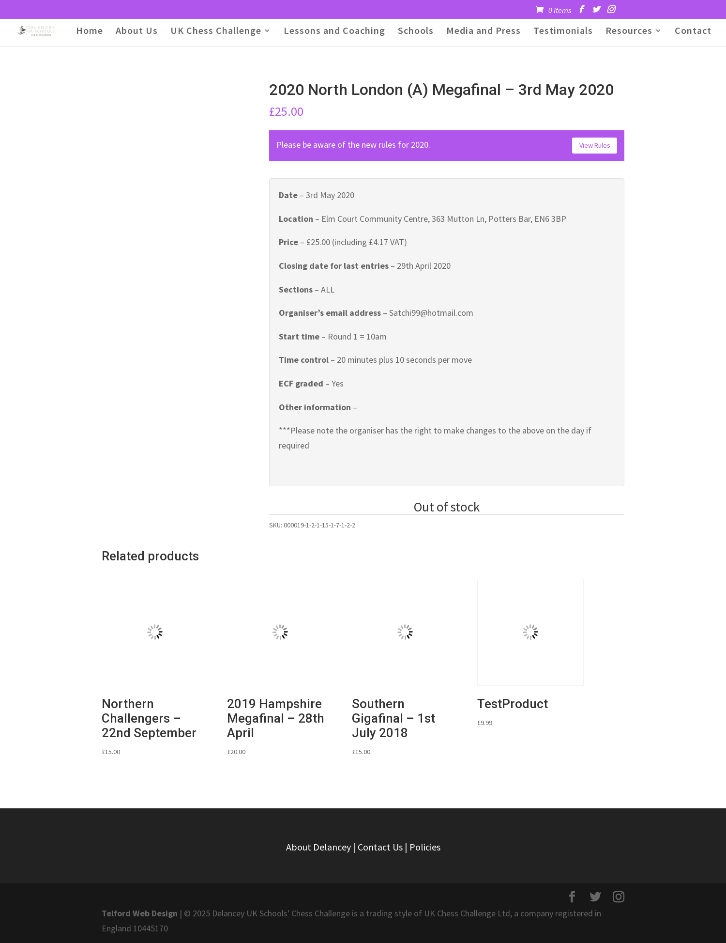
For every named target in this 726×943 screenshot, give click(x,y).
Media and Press (483, 31)
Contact (693, 31)
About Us (137, 31)
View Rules (594, 145)
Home (89, 31)
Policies (424, 847)
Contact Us (380, 847)
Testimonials (563, 31)
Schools (416, 31)
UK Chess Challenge (215, 31)
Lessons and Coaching (334, 31)
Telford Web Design (140, 913)
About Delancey (318, 847)
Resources (628, 31)
